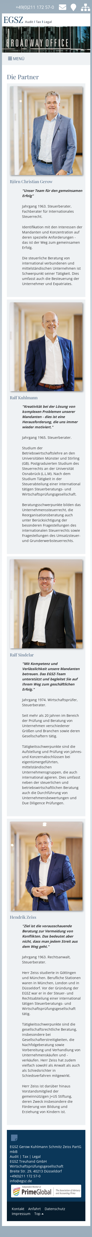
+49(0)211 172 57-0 (35, 7)
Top (39, 1213)
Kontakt (18, 1208)
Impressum (21, 1213)
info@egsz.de (21, 1181)
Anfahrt (34, 1208)
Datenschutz (55, 1208)
